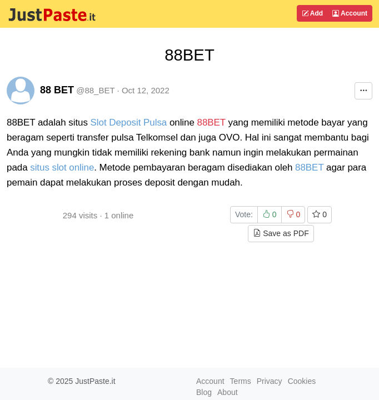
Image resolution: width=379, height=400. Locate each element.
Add (312, 13)
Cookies (302, 381)
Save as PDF (280, 233)
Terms (240, 381)
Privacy (269, 381)
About (227, 392)
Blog (204, 392)
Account (349, 13)
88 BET (57, 90)
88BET (211, 122)
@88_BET (95, 90)
